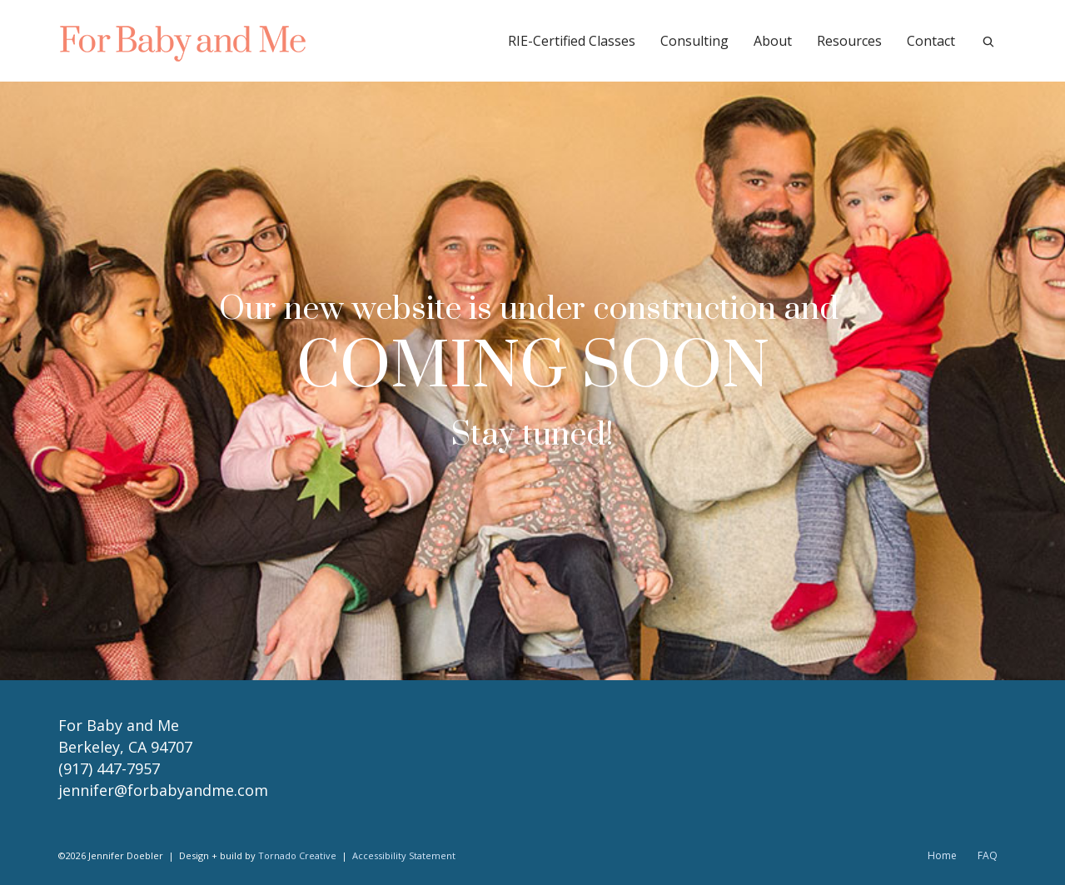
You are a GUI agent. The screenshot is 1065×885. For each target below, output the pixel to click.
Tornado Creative (297, 855)
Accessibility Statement (403, 855)
